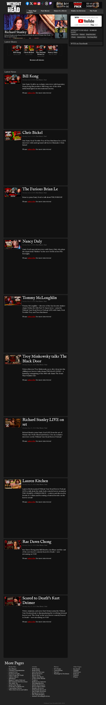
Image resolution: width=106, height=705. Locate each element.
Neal (45, 80)
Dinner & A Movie (38, 677)
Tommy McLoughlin (39, 297)
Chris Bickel (29, 52)
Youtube (76, 670)
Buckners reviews (38, 693)
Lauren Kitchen (35, 481)
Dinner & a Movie (60, 11)
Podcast (82, 34)
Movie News (36, 675)
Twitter (76, 675)
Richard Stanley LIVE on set (43, 422)
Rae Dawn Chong (36, 541)
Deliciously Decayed (39, 690)
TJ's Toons (57, 669)
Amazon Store (81, 37)
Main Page (32, 11)
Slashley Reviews (38, 688)
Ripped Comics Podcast (17, 680)
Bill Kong (17, 52)
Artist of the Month (38, 678)
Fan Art (56, 672)
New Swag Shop (92, 37)
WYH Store (77, 672)
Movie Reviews (37, 674)
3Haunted (12, 678)
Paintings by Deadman (61, 674)
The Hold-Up (13, 683)
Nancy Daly (52, 52)
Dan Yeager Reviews (39, 691)
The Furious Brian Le (41, 53)
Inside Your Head (15, 685)
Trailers (35, 680)
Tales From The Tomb (16, 675)
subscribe (31, 93)
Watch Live (74, 34)
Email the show (90, 34)
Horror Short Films (38, 686)
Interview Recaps (38, 672)
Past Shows (45, 11)
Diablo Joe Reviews (78, 11)
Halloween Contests (39, 682)
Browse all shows (37, 60)
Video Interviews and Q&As (18, 690)
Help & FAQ (36, 670)
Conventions (58, 670)
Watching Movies (38, 683)
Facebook (76, 669)
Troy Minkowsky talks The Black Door (44, 359)
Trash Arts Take (14, 674)
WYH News (36, 669)
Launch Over (13, 672)
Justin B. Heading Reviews (41, 696)
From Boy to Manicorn (16, 686)
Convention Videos (15, 688)
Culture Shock (13, 677)
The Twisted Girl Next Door (18, 682)
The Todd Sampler (38, 694)
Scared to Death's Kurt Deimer (41, 600)
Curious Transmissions (16, 670)
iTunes (73, 37)
